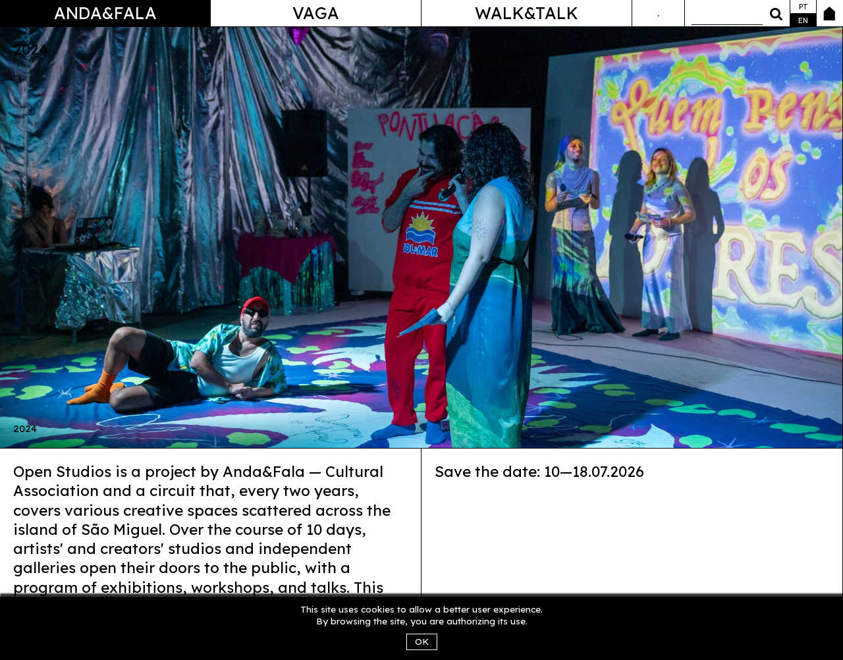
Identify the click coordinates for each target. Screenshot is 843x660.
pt (803, 6)
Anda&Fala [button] (105, 13)
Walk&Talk (526, 13)
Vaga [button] (315, 13)
